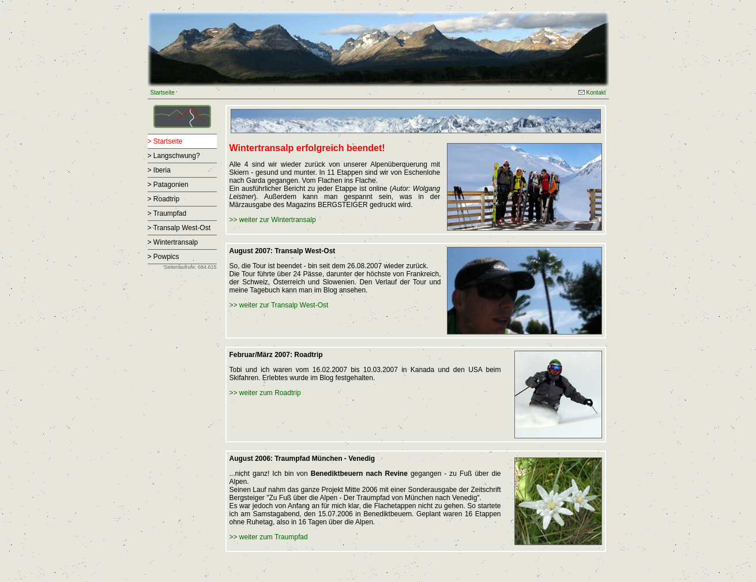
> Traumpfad (167, 213)
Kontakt (592, 92)
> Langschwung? (174, 156)
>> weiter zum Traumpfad (269, 537)
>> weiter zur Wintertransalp (273, 220)
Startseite (163, 92)
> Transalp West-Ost (179, 228)
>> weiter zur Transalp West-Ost (279, 305)
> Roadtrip (164, 199)
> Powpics (163, 257)
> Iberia (159, 170)
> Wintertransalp (173, 242)
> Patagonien (168, 185)
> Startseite (165, 141)
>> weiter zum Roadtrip (265, 393)
